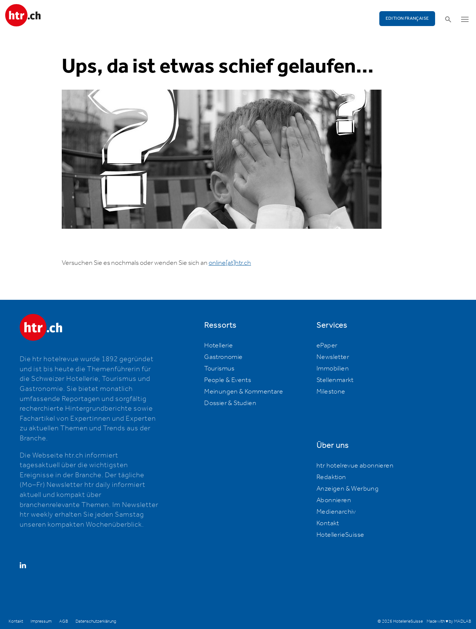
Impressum (41, 621)
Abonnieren (333, 500)
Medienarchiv (336, 512)
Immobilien (332, 368)
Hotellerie (218, 345)
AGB (63, 621)
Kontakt (327, 523)
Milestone (330, 391)
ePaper (326, 345)
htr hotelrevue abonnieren (354, 465)
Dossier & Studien (230, 403)
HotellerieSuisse (340, 535)
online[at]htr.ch (230, 263)
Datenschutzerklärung (95, 621)
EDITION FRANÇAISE (407, 18)
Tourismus (219, 368)
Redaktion (331, 477)
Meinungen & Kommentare (243, 391)
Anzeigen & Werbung (347, 489)
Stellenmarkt (335, 380)
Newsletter (332, 357)
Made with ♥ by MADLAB (449, 621)
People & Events (227, 380)
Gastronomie (223, 357)
